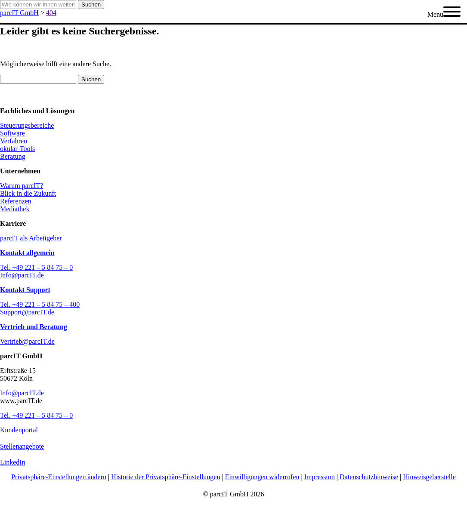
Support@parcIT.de (27, 312)
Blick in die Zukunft (28, 193)
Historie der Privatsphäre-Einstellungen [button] (165, 476)
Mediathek (14, 208)
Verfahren (13, 141)
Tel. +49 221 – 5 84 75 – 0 (36, 267)
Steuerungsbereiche (27, 125)
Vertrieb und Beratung (33, 326)
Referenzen (15, 201)
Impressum (319, 476)
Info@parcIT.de (22, 275)
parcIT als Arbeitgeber (31, 238)
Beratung (12, 156)
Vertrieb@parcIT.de (27, 341)
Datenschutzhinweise (369, 476)
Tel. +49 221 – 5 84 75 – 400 (40, 304)
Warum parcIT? (21, 185)
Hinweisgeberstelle (429, 476)
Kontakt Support (25, 289)
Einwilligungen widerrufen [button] (262, 476)
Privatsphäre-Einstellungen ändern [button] (58, 476)
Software (12, 133)
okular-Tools (17, 148)
